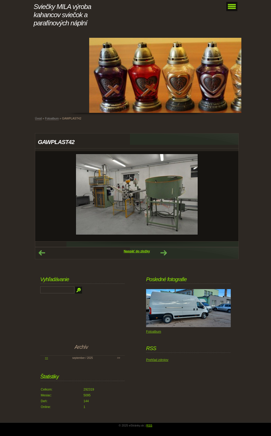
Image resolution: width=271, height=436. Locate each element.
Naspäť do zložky (137, 251)
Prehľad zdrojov (157, 360)
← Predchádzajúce (42, 253)
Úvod (38, 118)
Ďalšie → (164, 253)
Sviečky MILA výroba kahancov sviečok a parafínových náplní (62, 15)
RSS (149, 425)
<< (46, 357)
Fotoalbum (52, 118)
